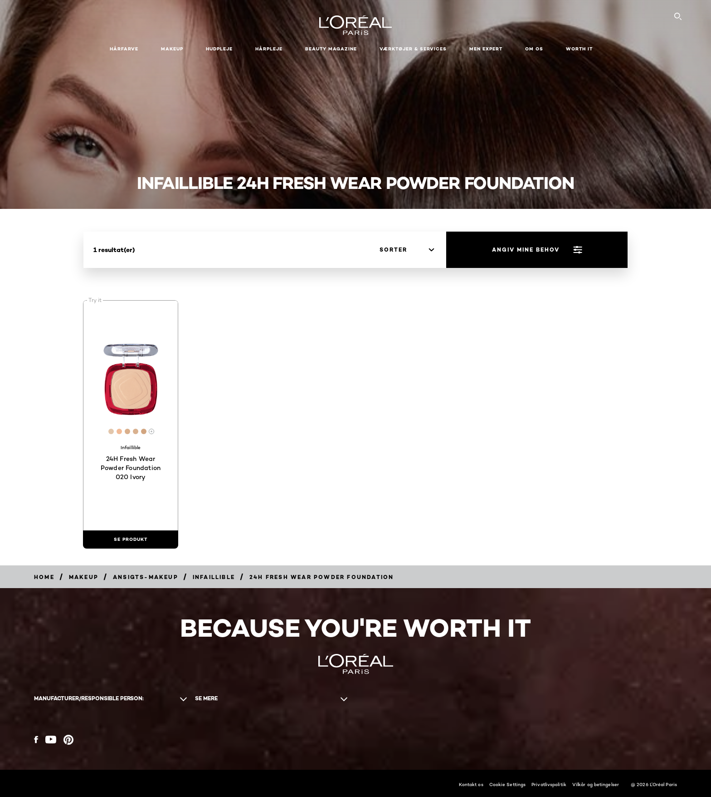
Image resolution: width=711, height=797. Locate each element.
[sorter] (406, 249)
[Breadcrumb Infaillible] (214, 577)
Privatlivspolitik (548, 784)
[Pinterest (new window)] (68, 740)
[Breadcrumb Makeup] (83, 577)
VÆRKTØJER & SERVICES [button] (413, 49)
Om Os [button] (534, 49)
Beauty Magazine (331, 49)
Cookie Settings (507, 784)
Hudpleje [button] (219, 49)
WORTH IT (579, 49)
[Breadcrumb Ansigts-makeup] (145, 577)
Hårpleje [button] (268, 49)
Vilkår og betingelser (595, 784)
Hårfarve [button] (124, 49)
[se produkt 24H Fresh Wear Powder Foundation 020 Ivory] (130, 539)
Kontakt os (471, 784)
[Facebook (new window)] (36, 739)
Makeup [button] (172, 49)
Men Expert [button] (485, 49)
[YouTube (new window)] (50, 739)
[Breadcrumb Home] (44, 577)
